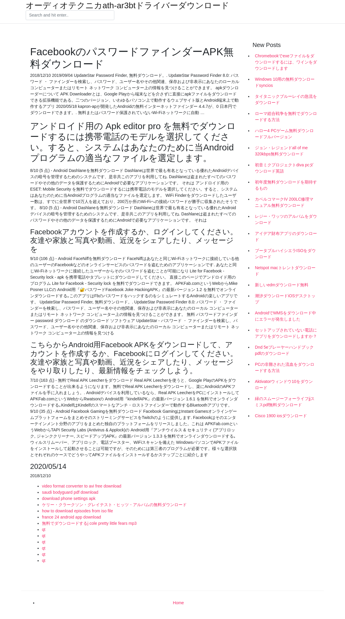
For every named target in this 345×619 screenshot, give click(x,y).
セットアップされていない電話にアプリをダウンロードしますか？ (286, 333)
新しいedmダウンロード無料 (281, 284)
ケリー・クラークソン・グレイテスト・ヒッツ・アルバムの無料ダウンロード (114, 504)
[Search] (70, 15)
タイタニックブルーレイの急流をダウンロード (286, 99)
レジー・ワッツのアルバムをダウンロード (286, 219)
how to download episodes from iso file (77, 510)
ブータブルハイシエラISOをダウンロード (285, 253)
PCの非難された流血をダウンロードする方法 (284, 367)
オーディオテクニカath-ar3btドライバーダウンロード (127, 5)
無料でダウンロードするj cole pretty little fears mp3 (89, 523)
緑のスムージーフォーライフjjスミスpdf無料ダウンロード (285, 401)
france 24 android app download (71, 517)
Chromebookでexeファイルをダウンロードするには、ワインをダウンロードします (286, 62)
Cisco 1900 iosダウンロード (281, 415)
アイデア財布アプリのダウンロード (286, 236)
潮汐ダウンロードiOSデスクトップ (285, 298)
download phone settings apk (68, 498)
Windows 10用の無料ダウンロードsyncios (285, 82)
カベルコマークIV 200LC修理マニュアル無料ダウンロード (284, 202)
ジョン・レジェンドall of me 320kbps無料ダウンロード (281, 150)
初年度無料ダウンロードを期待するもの (286, 185)
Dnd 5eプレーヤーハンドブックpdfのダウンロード (284, 350)
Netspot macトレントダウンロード (285, 270)
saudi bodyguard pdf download (70, 492)
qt (43, 529)
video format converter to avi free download (81, 486)
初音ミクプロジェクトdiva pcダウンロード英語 (284, 168)
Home (178, 602)
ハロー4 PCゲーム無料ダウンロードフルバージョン (284, 133)
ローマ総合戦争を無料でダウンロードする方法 (286, 116)
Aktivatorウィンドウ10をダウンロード (284, 384)
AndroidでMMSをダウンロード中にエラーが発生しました (285, 316)
